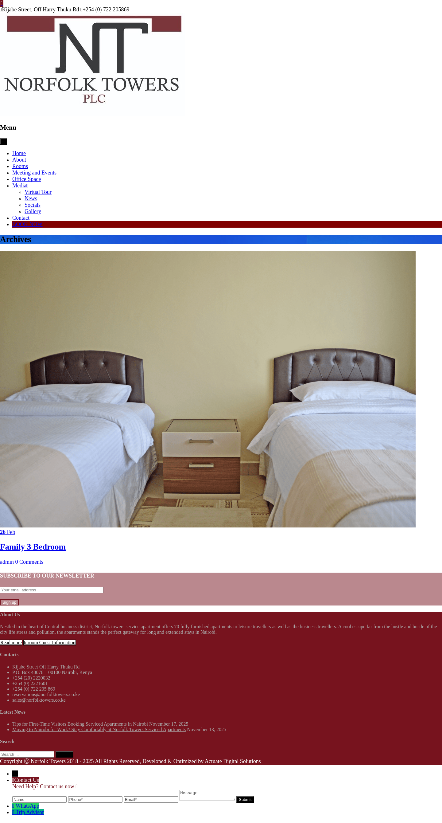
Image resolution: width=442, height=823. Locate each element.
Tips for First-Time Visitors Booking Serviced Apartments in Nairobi (80, 724)
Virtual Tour (38, 192)
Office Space (26, 179)
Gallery (33, 211)
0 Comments (29, 562)
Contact (20, 218)
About (19, 160)
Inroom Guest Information (50, 642)
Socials (33, 205)
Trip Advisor (30, 814)
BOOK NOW (27, 224)
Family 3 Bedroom (33, 546)
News (31, 198)
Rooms (20, 166)
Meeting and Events (34, 173)
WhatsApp (27, 808)
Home (19, 153)
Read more (11, 642)
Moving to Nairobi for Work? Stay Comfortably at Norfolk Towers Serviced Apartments (99, 729)
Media (20, 185)
